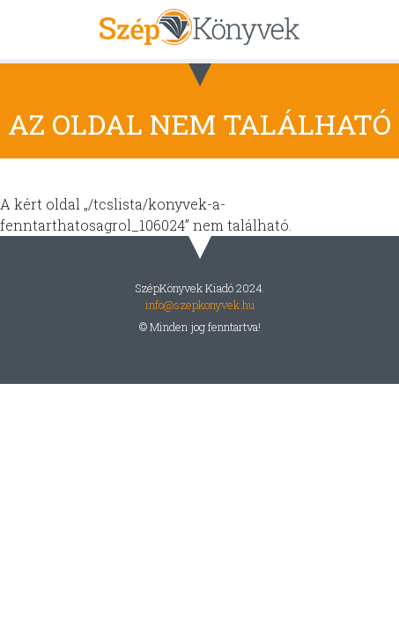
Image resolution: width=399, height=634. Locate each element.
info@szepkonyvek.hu (200, 305)
